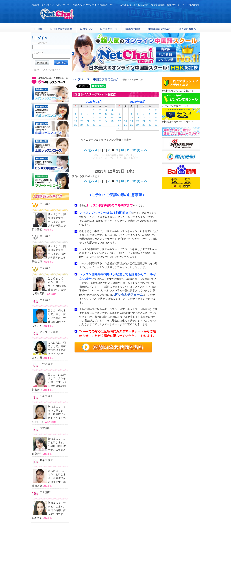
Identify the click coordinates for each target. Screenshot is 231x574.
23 (100, 121)
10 (106, 113)
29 (94, 125)
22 (94, 121)
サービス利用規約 (153, 558)
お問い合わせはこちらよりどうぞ (51, 561)
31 (119, 128)
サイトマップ (182, 562)
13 (81, 117)
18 (112, 117)
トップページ (80, 79)
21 (87, 121)
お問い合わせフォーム (127, 294)
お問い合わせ (192, 4)
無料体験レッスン (175, 4)
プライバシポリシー (128, 562)
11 (112, 113)
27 (81, 125)
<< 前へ (89, 150)
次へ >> (142, 150)
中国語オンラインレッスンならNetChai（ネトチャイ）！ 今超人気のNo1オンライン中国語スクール (115, 534)
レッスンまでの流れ (154, 553)
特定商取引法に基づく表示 (158, 562)
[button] (73, 53)
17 (106, 117)
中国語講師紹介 (126, 553)
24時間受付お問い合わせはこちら (185, 13)
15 (94, 117)
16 (100, 117)
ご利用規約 (125, 4)
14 (87, 117)
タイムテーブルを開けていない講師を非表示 (106, 139)
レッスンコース (152, 549)
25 (112, 121)
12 (75, 117)
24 (106, 121)
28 (87, 125)
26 (75, 125)
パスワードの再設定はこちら (46, 70)
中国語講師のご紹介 (106, 79)
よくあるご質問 (141, 4)
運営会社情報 (157, 4)
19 (75, 121)
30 (100, 125)
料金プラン (181, 549)
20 (81, 121)
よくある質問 (125, 558)
